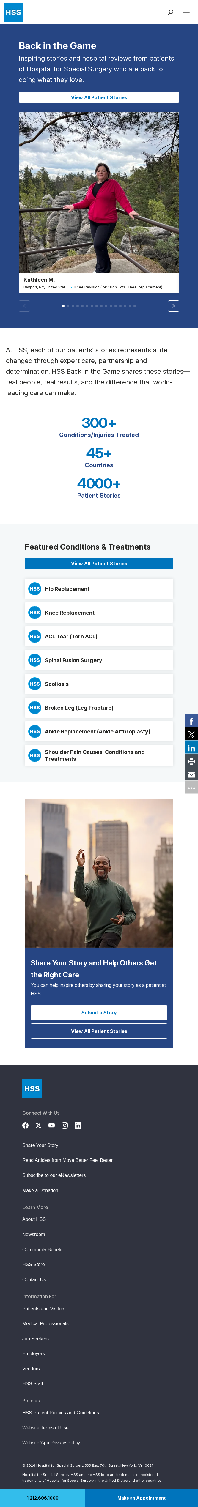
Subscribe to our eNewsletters (54, 1175)
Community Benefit (42, 1249)
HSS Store (33, 1264)
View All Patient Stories (99, 97)
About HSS (34, 1219)
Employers (33, 1353)
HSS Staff (32, 1383)
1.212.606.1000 (43, 1497)
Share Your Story (40, 1145)
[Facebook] (28, 1124)
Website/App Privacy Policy (51, 1442)
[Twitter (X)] (41, 1124)
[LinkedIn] (81, 1124)
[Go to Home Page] (32, 1088)
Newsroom (33, 1234)
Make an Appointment (141, 1497)
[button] (173, 306)
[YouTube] (55, 1124)
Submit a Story (99, 1013)
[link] (191, 720)
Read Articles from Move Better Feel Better (67, 1160)
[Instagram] (68, 1124)
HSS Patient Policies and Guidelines (60, 1412)
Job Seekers (35, 1338)
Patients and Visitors (44, 1308)
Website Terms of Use (45, 1427)
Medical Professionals (45, 1323)
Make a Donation (40, 1190)
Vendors (31, 1368)
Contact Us (34, 1279)
